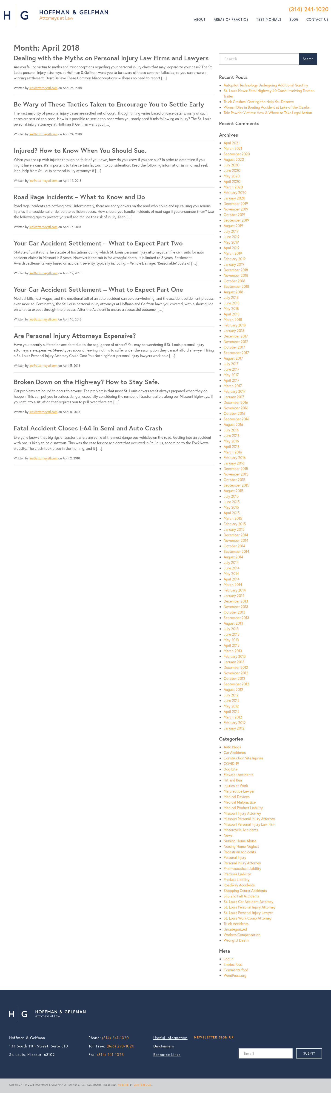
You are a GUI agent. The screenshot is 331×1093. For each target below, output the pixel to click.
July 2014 (231, 562)
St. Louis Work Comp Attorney (247, 918)
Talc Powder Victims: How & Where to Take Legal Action (268, 112)
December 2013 (236, 601)
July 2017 (231, 363)
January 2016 (234, 463)
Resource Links (167, 1054)
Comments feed (236, 969)
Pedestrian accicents (240, 851)
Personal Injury (235, 857)
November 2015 (236, 474)
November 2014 (236, 540)
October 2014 (234, 545)
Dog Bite (230, 769)
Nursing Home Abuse (240, 840)
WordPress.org (235, 975)
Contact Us (317, 19)
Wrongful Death (236, 940)
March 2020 (233, 187)
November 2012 (236, 672)
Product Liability (236, 879)
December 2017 (236, 336)
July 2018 (231, 297)
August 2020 (234, 159)
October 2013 (234, 612)
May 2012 (231, 706)
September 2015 (236, 485)
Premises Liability (237, 873)
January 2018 (234, 330)
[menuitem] (200, 19)
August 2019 (233, 225)
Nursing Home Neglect (241, 846)
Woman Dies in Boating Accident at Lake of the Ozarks (267, 107)
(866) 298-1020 (120, 1046)
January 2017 (234, 396)
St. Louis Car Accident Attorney (248, 901)
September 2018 (236, 286)
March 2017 (233, 385)
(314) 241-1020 (309, 9)
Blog (294, 19)
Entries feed (233, 964)
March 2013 (233, 650)
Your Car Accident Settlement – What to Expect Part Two (98, 243)
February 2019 (235, 258)
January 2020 (234, 198)
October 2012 (234, 678)
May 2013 (231, 639)
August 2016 (233, 424)
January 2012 (234, 728)
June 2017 (231, 369)
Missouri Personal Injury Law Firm (249, 824)
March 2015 (233, 518)
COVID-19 (231, 763)
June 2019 (232, 236)
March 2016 (233, 452)
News (228, 835)
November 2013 (236, 606)
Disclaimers (163, 1046)
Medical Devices (236, 796)
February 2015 (235, 523)
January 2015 (234, 529)
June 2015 (232, 501)
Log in (228, 958)
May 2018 (231, 308)
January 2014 (234, 595)
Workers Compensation (242, 934)
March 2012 (233, 717)
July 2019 (231, 231)
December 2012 (236, 667)
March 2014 (233, 584)
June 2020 (232, 170)
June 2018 (232, 302)
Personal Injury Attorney (242, 862)
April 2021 (232, 142)
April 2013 (232, 645)
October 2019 (234, 214)
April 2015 (232, 512)
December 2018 (236, 269)
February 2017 (234, 391)
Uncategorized (235, 929)
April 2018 (232, 313)
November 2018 (236, 275)
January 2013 (234, 661)
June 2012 (232, 700)
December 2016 (236, 402)
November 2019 (236, 209)
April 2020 (232, 181)
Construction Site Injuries (243, 758)
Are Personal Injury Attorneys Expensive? (75, 335)
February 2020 (235, 192)
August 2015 (233, 490)
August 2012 (233, 689)
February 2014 (235, 590)
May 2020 (232, 175)
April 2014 (232, 579)
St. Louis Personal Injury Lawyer (248, 912)
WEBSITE (123, 1084)
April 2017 (231, 380)
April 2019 (232, 247)
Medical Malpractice (240, 802)
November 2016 (236, 407)
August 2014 (233, 556)
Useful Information (170, 1037)
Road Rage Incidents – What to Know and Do (79, 197)
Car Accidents (235, 752)
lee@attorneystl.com (43, 88)
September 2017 (236, 352)
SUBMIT (309, 1053)
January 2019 (234, 264)
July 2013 (231, 628)
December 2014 (236, 534)
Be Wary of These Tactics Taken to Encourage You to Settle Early (109, 104)
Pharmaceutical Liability (242, 868)
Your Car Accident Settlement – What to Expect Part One (98, 289)
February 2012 (235, 722)
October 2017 (234, 347)
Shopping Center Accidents (245, 890)
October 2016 (234, 413)
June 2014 (232, 567)
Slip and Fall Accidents (241, 896)
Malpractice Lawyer (239, 791)
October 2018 (234, 280)
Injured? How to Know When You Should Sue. (80, 150)
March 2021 (233, 148)
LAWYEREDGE (142, 1084)
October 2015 (234, 479)
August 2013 (233, 623)
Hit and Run (233, 780)
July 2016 (231, 429)
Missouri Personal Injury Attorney (249, 818)
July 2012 (231, 694)
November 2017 (236, 341)
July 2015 (231, 496)
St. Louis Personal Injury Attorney (249, 907)
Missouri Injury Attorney (242, 813)
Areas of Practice (231, 19)
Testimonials (268, 19)
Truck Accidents (236, 923)
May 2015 (231, 507)
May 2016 (231, 440)
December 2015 (236, 468)
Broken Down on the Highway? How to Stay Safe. (86, 382)
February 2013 (235, 656)
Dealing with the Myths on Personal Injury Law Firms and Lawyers (111, 58)
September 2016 (236, 418)
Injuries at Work (236, 785)
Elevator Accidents (238, 774)
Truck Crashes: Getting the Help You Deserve (259, 101)
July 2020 (231, 164)
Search (308, 58)
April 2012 (232, 711)
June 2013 (232, 634)
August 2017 (233, 358)
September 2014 (236, 551)
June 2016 (232, 435)
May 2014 (231, 573)
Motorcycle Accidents (241, 829)
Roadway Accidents (239, 884)
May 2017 (231, 374)
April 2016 (232, 446)
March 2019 (233, 253)
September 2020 (237, 153)
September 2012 (236, 683)
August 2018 (233, 291)
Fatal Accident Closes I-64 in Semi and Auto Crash (88, 428)
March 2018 (233, 319)
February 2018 (235, 325)
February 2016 (235, 457)
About (200, 19)
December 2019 (236, 203)
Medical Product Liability (243, 807)
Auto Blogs (232, 746)
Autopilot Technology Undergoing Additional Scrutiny (266, 85)
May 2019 (231, 242)
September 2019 (236, 220)
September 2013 (236, 617)
